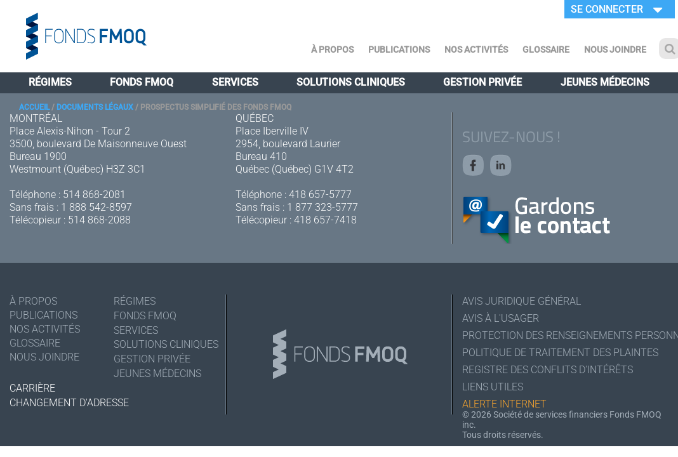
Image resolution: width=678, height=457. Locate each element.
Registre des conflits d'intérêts (547, 370)
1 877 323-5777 (322, 207)
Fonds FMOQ (141, 82)
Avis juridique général (521, 301)
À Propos (332, 49)
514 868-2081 (94, 195)
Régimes (50, 82)
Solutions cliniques (350, 82)
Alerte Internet (504, 404)
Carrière (32, 388)
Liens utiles (492, 387)
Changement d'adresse (69, 403)
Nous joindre (615, 49)
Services (235, 82)
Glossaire (545, 49)
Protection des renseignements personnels (565, 335)
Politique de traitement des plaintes (560, 353)
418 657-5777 (320, 195)
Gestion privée (482, 82)
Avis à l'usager (500, 318)
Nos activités (476, 49)
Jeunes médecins (605, 82)
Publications (399, 49)
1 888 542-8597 (96, 207)
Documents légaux (94, 107)
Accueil (34, 107)
